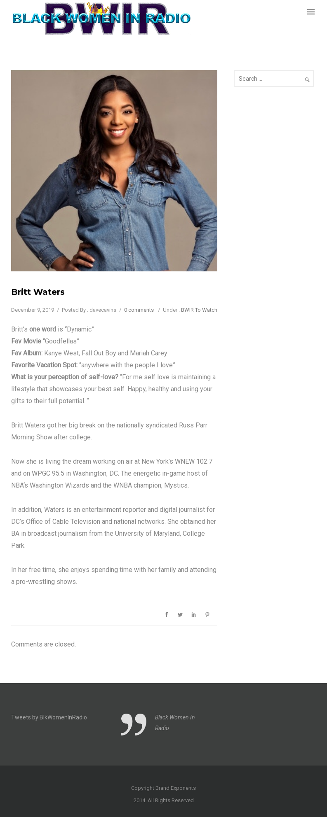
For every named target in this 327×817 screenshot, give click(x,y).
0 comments (139, 310)
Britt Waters (38, 292)
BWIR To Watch (199, 310)
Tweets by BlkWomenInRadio (49, 717)
